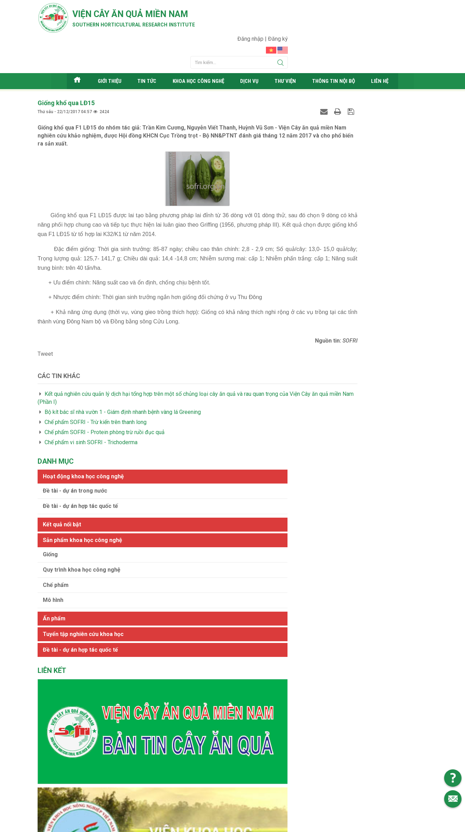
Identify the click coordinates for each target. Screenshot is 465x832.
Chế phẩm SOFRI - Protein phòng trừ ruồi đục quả (105, 404)
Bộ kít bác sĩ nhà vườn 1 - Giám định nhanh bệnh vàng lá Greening (123, 383)
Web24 (298, 825)
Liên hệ (389, 53)
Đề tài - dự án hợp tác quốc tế (345, 120)
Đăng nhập (390, 9)
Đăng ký (417, 9)
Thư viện (290, 53)
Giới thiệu (105, 53)
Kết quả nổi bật (326, 138)
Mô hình (317, 214)
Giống (314, 168)
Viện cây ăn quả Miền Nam (152, 15)
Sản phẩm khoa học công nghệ (347, 154)
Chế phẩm (320, 199)
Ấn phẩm (318, 232)
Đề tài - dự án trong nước (339, 104)
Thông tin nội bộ (340, 53)
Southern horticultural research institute (152, 28)
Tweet (45, 325)
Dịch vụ (253, 53)
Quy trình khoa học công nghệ (346, 183)
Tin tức (143, 53)
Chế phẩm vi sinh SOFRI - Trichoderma (91, 414)
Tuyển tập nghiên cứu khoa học (347, 248)
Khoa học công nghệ (198, 53)
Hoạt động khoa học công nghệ (347, 90)
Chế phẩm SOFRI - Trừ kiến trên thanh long (96, 394)
